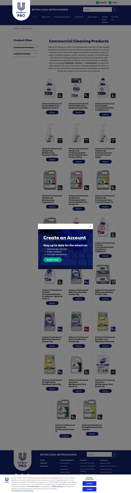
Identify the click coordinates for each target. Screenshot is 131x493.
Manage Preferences (89, 478)
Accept (89, 489)
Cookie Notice (34, 486)
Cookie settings (57, 486)
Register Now (53, 255)
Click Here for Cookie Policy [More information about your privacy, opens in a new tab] (23, 491)
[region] (65, 483)
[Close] (90, 222)
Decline (89, 483)
